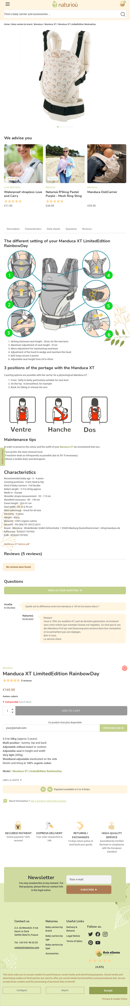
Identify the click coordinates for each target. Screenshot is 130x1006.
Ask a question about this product (48, 801)
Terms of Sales (74, 941)
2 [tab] (60, 127)
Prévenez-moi (112, 728)
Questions (71, 229)
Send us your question (63, 590)
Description (13, 229)
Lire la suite (11, 780)
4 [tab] (65, 127)
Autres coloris (10, 696)
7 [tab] (72, 127)
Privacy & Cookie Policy (114, 999)
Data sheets (53, 229)
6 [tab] (70, 127)
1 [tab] (58, 127)
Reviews (87, 229)
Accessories (52, 953)
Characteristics (33, 229)
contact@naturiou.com (26, 947)
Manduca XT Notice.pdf (16, 544)
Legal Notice (73, 936)
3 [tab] (62, 127)
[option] (23, 177)
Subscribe (87, 889)
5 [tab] (67, 127)
